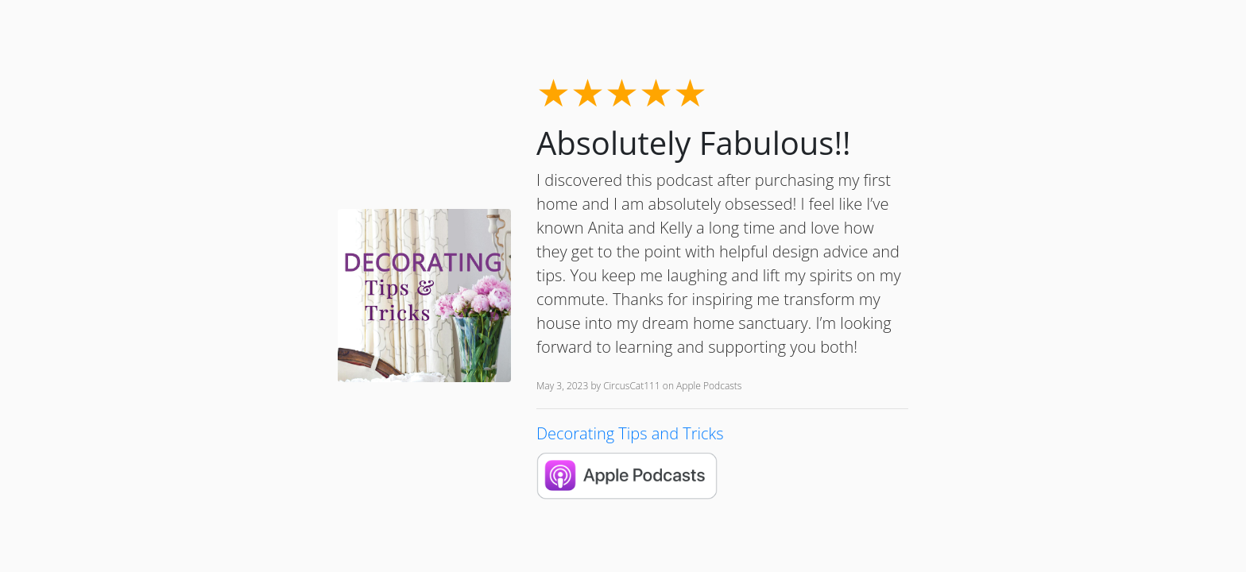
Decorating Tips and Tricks (630, 433)
